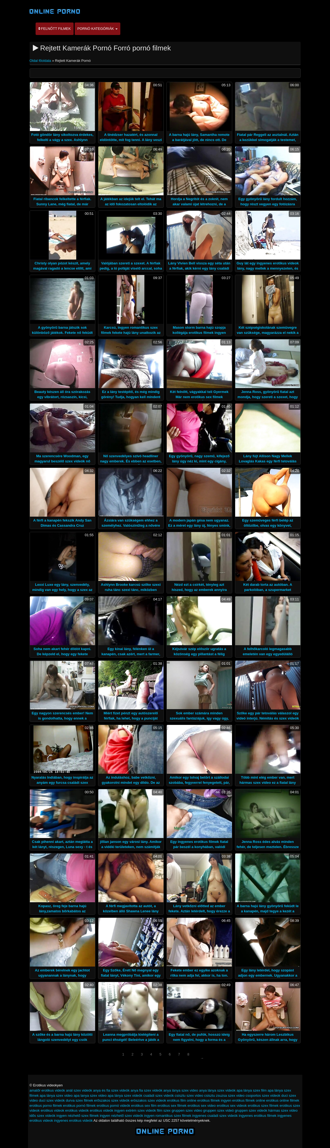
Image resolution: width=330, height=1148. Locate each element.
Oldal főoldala (41, 61)
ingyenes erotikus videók (73, 1120)
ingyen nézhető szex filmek (77, 1116)
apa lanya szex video (90, 1095)
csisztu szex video (189, 1095)
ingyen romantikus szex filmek (167, 1116)
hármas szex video (282, 1110)
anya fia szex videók (146, 1090)
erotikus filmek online (248, 1100)
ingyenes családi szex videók (215, 1116)
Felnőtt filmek (54, 29)
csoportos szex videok (263, 1095)
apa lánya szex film (252, 1090)
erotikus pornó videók (113, 1106)
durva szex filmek (79, 1100)
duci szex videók (52, 1100)
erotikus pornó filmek (79, 1106)
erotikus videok (52, 1110)
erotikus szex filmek (263, 1106)
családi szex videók (158, 1095)
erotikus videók (77, 1110)
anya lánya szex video (180, 1090)
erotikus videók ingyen (107, 1110)
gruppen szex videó (218, 1110)
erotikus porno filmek (46, 1106)
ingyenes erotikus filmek (257, 1116)
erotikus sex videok (232, 1106)
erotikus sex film (143, 1106)
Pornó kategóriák (97, 29)
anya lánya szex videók (217, 1090)
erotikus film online (181, 1100)
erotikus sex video (201, 1106)
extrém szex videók (141, 1110)
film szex (164, 1110)
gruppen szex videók (251, 1110)
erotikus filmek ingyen (214, 1100)
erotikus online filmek (282, 1100)
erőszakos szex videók (112, 1100)
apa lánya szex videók (125, 1095)
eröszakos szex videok (148, 1100)
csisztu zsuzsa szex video (224, 1095)
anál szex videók (79, 1090)
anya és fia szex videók (111, 1090)
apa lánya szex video (56, 1095)
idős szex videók (42, 1116)
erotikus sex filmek (172, 1106)
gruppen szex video (187, 1110)
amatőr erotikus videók (47, 1090)
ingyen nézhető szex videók (121, 1116)
